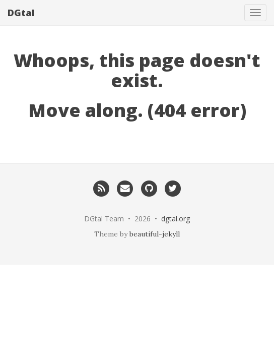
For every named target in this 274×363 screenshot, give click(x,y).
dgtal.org (175, 218)
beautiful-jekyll (154, 233)
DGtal (21, 13)
